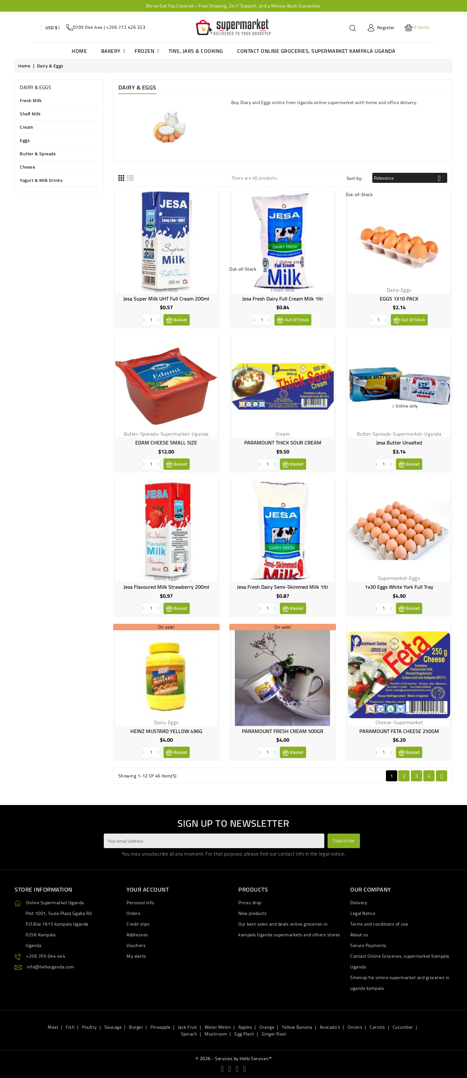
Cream (26, 127)
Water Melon (218, 1027)
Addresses (137, 934)
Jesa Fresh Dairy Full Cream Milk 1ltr (282, 298)
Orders (133, 913)
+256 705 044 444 (45, 956)
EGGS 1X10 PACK (399, 298)
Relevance (410, 178)
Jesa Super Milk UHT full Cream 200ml (166, 298)
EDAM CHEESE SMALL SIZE (166, 442)
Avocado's (330, 1027)
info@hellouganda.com (50, 967)
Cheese (27, 167)
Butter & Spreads (38, 154)
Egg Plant (244, 1034)
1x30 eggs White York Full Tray (399, 587)
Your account (147, 889)
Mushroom (216, 1034)
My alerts (136, 956)
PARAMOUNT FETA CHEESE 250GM (399, 731)
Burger (136, 1027)
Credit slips (138, 924)
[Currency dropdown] (52, 27)
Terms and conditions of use (379, 924)
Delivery (358, 902)
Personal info (140, 902)
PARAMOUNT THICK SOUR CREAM (282, 442)
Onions (355, 1027)
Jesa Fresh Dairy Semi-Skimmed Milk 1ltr (283, 587)
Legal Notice (362, 913)
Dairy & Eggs (35, 87)
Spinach (189, 1034)
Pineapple (160, 1027)
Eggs (25, 141)
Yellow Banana (297, 1027)
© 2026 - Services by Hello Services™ (234, 1058)
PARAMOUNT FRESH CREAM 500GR (282, 731)
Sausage (113, 1027)
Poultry (89, 1027)
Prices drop (249, 902)
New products (252, 913)
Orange (266, 1027)
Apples (245, 1027)
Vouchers (136, 945)
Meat (53, 1027)
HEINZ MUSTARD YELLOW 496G (166, 731)
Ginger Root (274, 1034)
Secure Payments (368, 945)
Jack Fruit (187, 1027)
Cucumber (403, 1027)
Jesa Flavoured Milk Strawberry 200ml (166, 587)
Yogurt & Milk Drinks (41, 180)
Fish (70, 1027)
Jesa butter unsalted (399, 442)
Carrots (377, 1027)
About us (359, 934)
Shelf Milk (30, 114)
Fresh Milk (31, 101)
